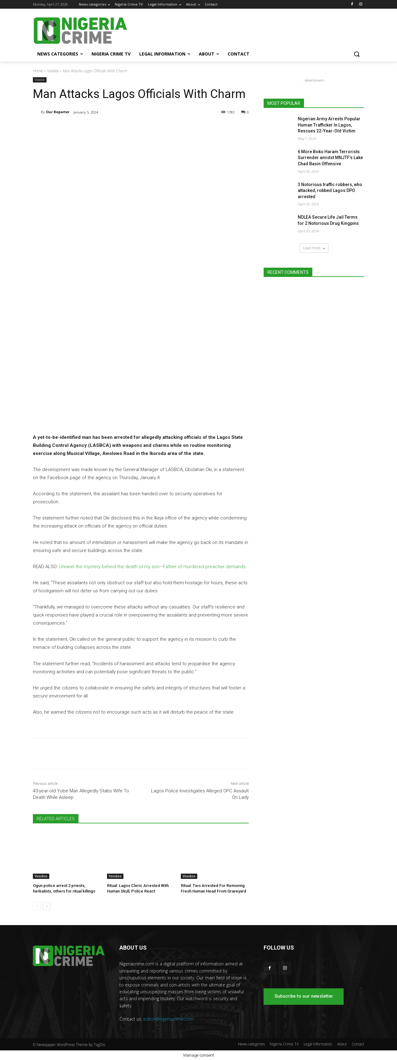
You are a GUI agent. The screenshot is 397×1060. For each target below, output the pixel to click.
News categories (251, 1044)
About (342, 1044)
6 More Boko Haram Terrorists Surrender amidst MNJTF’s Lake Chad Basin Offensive (330, 157)
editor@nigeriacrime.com (168, 1019)
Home (38, 70)
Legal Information (318, 1044)
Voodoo (53, 70)
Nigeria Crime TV (284, 1044)
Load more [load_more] (314, 248)
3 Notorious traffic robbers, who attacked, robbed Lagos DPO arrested (330, 190)
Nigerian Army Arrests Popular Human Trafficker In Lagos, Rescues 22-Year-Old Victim (329, 124)
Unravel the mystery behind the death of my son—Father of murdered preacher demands (152, 566)
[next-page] (47, 906)
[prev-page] (37, 906)
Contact (358, 1044)
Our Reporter (57, 111)
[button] (356, 54)
